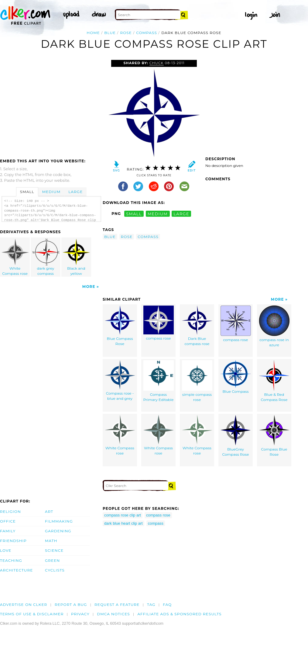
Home (93, 32)
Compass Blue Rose (274, 436)
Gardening (58, 531)
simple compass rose (197, 381)
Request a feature (116, 604)
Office (8, 521)
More (88, 286)
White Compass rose (15, 257)
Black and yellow (76, 257)
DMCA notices (113, 614)
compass (146, 32)
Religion (10, 511)
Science (54, 550)
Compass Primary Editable (158, 381)
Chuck (156, 63)
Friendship (13, 540)
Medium (51, 191)
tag (151, 604)
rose (126, 32)
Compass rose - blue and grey (120, 380)
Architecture (16, 570)
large (181, 213)
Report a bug (71, 604)
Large (75, 191)
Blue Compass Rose (120, 326)
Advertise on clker (23, 604)
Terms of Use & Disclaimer (32, 614)
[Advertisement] (51, 105)
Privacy (80, 614)
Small (27, 191)
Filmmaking (59, 521)
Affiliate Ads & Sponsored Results (179, 614)
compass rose (158, 323)
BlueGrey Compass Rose (236, 436)
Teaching (11, 560)
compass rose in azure (274, 326)
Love (5, 550)
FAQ (167, 604)
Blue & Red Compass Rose (274, 381)
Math (51, 540)
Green (52, 560)
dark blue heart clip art (123, 523)
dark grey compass (46, 257)
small (134, 213)
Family (7, 531)
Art (49, 511)
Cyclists (55, 570)
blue (110, 32)
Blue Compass (236, 377)
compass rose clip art (122, 515)
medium (158, 213)
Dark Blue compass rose (197, 326)
